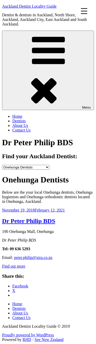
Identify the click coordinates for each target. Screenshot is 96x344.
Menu (48, 70)
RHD (27, 339)
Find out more (13, 266)
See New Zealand (49, 339)
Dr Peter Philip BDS (28, 221)
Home (17, 116)
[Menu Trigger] (84, 11)
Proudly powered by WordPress (28, 335)
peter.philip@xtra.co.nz (33, 257)
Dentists (19, 121)
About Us (20, 125)
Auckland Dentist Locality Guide (29, 6)
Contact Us (21, 130)
